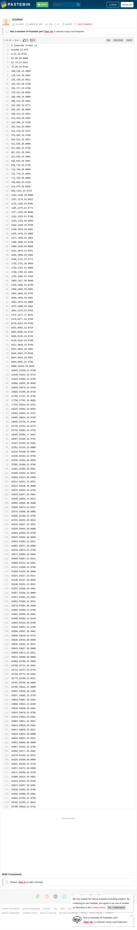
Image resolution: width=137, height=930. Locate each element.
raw (108, 40)
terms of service (48, 912)
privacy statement (11, 912)
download (118, 40)
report (129, 40)
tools (62, 908)
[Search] (78, 4)
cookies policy (30, 912)
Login (112, 4)
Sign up (127, 4)
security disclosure (68, 912)
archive (47, 908)
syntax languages (31, 908)
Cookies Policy (98, 907)
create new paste (10, 908)
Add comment (85, 24)
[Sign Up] (77, 919)
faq (55, 908)
